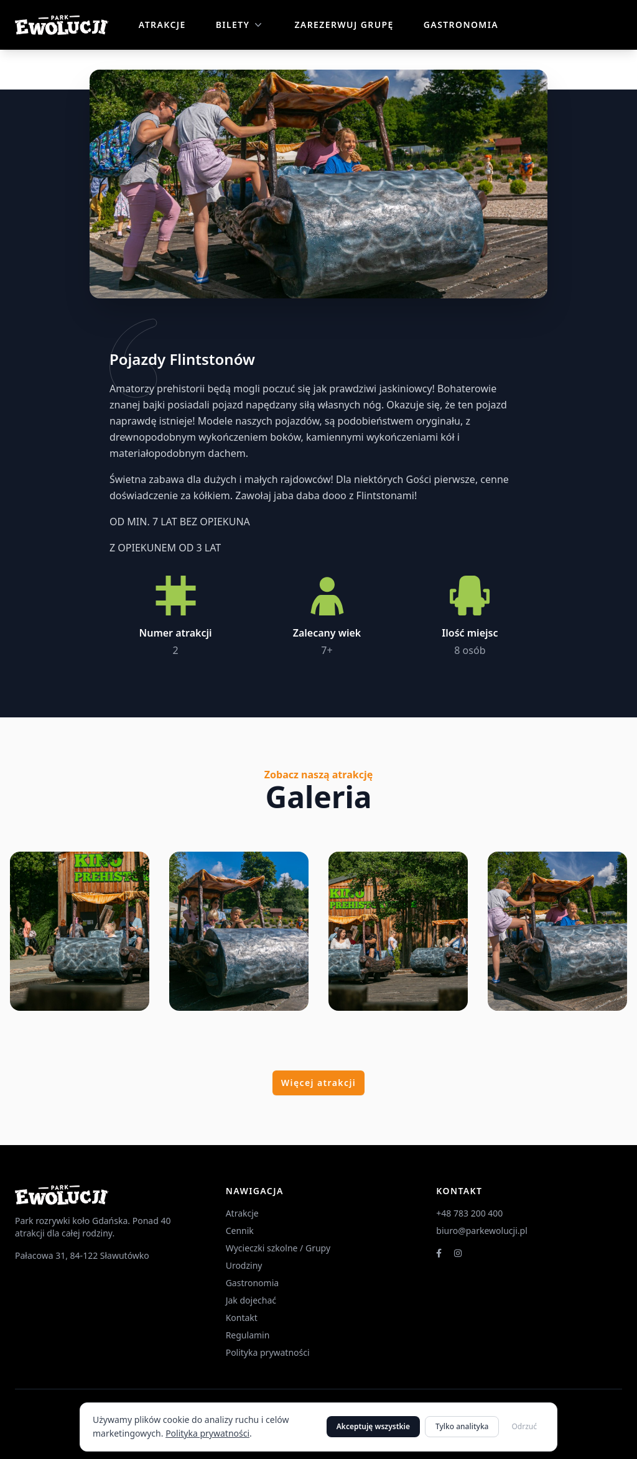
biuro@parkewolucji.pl (481, 1230)
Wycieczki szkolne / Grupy (278, 1248)
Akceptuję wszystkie (373, 1426)
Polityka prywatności (207, 1433)
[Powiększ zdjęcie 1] (79, 931)
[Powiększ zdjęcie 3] (398, 931)
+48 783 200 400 (469, 1213)
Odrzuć (524, 1426)
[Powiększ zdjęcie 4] (557, 931)
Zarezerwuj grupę (343, 24)
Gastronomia (461, 24)
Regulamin (248, 1335)
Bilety (240, 25)
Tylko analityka (461, 1426)
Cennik (240, 1230)
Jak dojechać (251, 1300)
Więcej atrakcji (318, 1082)
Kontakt (242, 1317)
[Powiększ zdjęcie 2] (239, 931)
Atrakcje (162, 24)
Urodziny (244, 1265)
